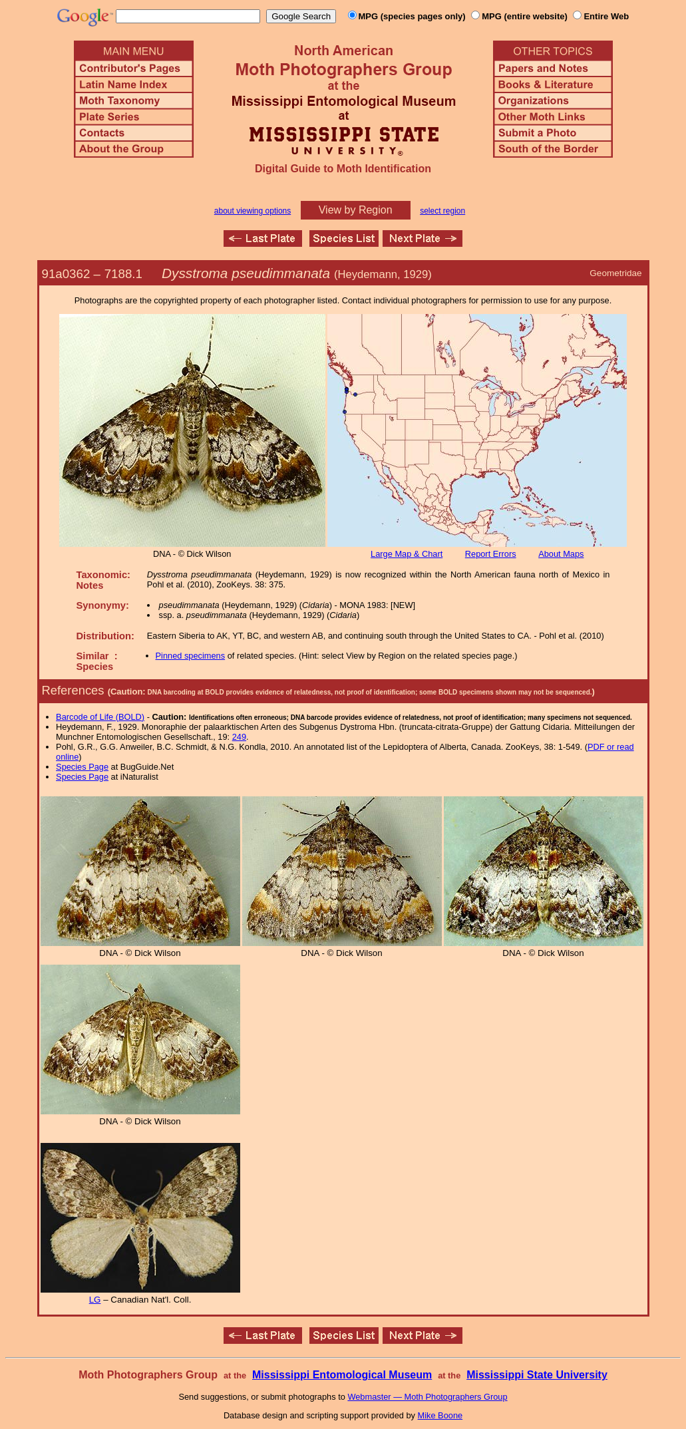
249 (239, 737)
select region (442, 211)
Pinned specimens (191, 656)
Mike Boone (440, 1415)
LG (95, 1300)
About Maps (561, 554)
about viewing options (252, 211)
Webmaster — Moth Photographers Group (427, 1397)
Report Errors (490, 554)
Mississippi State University (536, 1374)
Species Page (82, 767)
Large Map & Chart (406, 554)
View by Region (356, 210)
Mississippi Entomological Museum (342, 1374)
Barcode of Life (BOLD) (100, 717)
